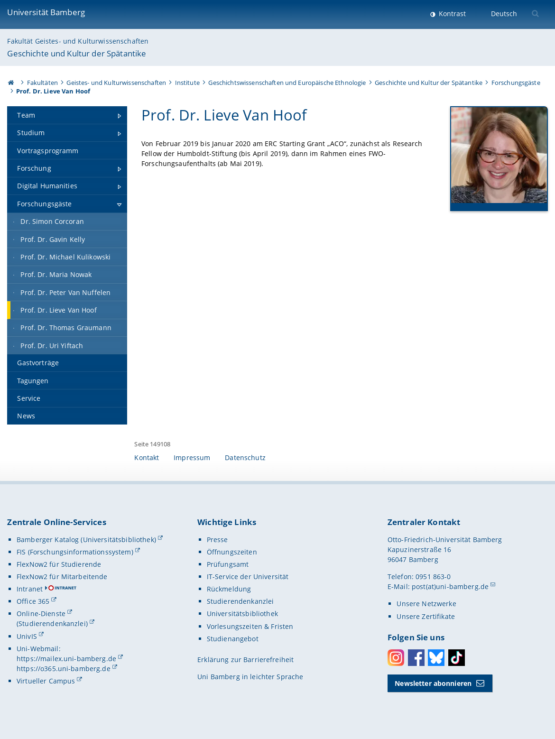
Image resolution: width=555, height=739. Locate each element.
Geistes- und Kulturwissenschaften (116, 82)
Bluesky (436, 657)
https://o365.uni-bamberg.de (64, 668)
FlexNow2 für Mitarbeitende (62, 576)
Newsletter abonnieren (433, 683)
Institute (187, 82)
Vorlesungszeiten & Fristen (250, 626)
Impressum (192, 457)
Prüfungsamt (228, 564)
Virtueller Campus (46, 680)
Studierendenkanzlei (240, 601)
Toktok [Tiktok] (456, 657)
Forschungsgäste (515, 82)
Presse (217, 539)
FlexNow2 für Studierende (59, 564)
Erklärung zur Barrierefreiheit (245, 659)
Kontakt (146, 457)
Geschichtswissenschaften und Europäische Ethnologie (287, 82)
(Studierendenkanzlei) (52, 623)
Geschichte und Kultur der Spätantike (76, 53)
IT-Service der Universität (248, 576)
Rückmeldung (229, 588)
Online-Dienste (41, 613)
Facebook (416, 657)
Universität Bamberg (46, 12)
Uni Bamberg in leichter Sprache (250, 676)
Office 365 (33, 601)
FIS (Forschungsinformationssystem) (75, 551)
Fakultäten (42, 82)
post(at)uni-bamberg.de (450, 586)
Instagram (396, 657)
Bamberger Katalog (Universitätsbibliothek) (86, 539)
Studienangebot (233, 638)
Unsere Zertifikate (426, 616)
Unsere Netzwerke (426, 603)
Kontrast (451, 13)
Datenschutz (245, 457)
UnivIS (27, 636)
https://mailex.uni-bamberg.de (66, 658)
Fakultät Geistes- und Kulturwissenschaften (77, 41)
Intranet (30, 588)
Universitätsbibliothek (242, 613)
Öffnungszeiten (232, 551)
